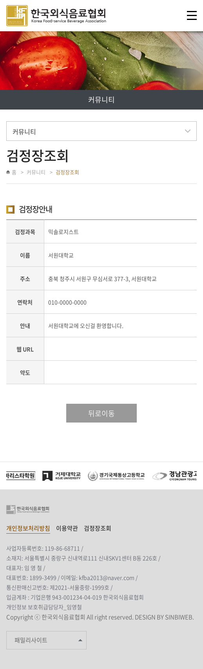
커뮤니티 (36, 172)
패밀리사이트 (30, 640)
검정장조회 (67, 172)
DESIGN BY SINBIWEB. (164, 617)
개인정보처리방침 (28, 528)
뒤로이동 (101, 413)
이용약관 (67, 528)
